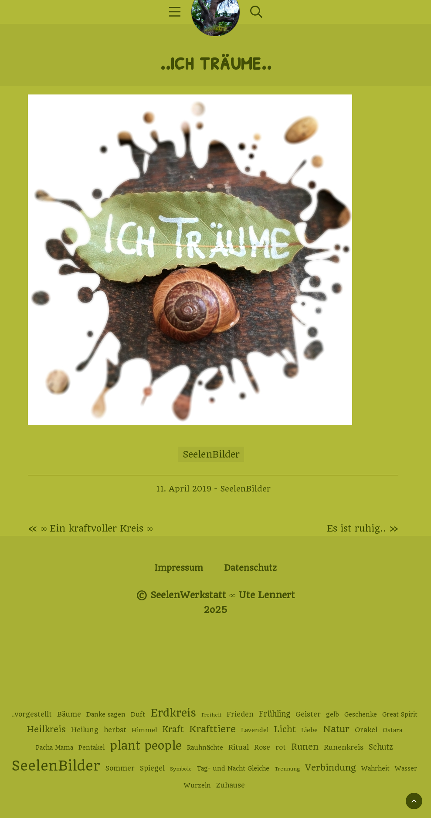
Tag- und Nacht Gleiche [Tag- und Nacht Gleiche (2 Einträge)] (233, 768)
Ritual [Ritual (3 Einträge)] (238, 747)
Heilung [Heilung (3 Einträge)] (84, 730)
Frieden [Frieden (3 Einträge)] (240, 714)
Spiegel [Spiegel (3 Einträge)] (152, 768)
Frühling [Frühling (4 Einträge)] (274, 714)
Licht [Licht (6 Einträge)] (285, 729)
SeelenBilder (211, 454)
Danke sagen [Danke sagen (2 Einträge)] (106, 714)
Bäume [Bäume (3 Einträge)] (69, 714)
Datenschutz (250, 568)
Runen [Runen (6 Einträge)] (305, 747)
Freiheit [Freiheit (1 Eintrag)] (211, 715)
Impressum (178, 568)
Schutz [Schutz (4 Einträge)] (381, 747)
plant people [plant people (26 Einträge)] (146, 746)
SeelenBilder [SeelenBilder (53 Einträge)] (56, 766)
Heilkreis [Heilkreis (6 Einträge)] (46, 729)
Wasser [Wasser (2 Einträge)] (406, 768)
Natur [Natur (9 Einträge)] (336, 729)
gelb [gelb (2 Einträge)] (332, 714)
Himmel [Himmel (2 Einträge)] (144, 730)
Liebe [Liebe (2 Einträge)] (309, 730)
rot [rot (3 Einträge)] (280, 747)
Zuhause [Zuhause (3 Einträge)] (230, 785)
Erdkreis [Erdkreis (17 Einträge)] (173, 713)
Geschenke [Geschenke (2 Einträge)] (360, 714)
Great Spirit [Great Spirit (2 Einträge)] (399, 714)
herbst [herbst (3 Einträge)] (115, 730)
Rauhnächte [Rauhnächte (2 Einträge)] (205, 747)
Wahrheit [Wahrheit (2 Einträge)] (375, 768)
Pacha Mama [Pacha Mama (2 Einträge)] (54, 747)
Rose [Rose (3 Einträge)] (262, 747)
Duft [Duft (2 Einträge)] (138, 714)
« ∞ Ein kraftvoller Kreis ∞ (90, 528)
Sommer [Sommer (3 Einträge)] (120, 768)
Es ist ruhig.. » (362, 528)
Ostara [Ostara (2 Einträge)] (392, 730)
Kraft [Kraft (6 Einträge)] (173, 729)
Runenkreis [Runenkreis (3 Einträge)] (343, 747)
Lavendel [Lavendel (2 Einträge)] (254, 730)
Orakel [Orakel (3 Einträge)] (366, 730)
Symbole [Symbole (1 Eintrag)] (181, 769)
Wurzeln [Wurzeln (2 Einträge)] (197, 785)
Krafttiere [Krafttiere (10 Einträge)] (212, 729)
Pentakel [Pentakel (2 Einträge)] (91, 747)
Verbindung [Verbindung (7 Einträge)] (330, 768)
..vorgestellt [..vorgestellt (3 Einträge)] (31, 714)
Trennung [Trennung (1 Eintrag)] (287, 769)
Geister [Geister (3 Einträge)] (308, 714)
